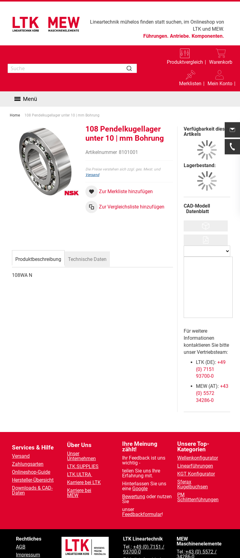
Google (140, 488)
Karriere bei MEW (79, 492)
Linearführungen (195, 466)
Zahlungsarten (27, 464)
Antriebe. (180, 36)
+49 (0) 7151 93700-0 (211, 369)
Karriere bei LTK (84, 482)
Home (15, 115)
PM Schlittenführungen (198, 497)
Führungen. (156, 36)
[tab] (38, 258)
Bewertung (133, 496)
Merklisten (190, 83)
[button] (219, 79)
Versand (92, 175)
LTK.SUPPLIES (83, 466)
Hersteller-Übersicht (33, 480)
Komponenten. (208, 36)
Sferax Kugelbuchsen (192, 484)
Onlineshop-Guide (31, 472)
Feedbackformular (142, 514)
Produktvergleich (185, 62)
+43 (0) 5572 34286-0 (212, 393)
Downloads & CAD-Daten (32, 490)
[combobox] (72, 68)
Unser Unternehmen (81, 456)
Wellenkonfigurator (197, 458)
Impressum (28, 555)
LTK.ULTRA (79, 474)
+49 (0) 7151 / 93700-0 (143, 549)
